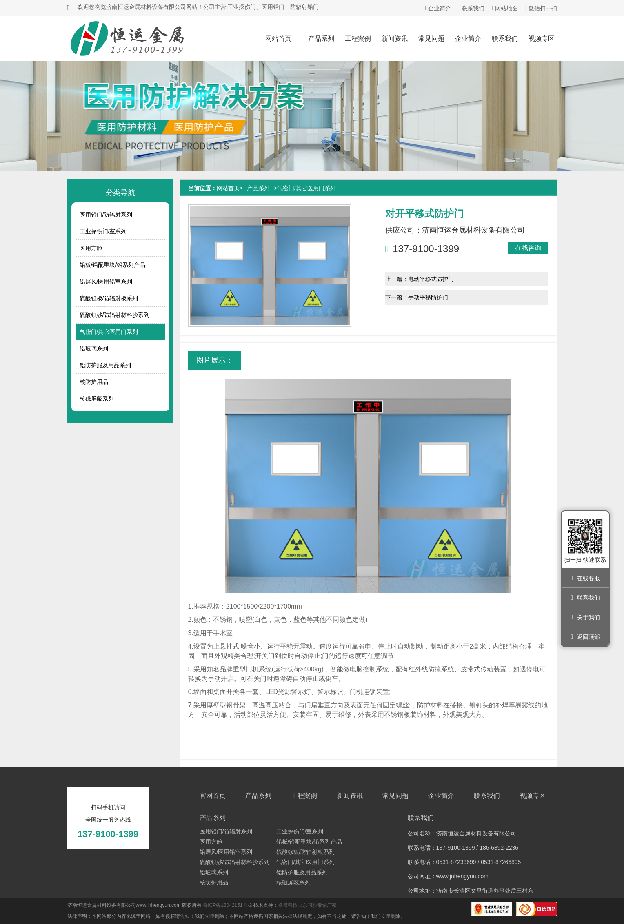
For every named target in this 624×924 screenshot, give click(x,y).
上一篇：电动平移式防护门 (419, 279)
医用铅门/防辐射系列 (106, 214)
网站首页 (278, 38)
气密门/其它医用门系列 (109, 331)
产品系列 (321, 38)
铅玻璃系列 (94, 348)
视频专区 (542, 38)
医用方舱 (91, 248)
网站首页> (230, 188)
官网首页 (213, 795)
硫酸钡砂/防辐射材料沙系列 (115, 315)
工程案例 (358, 38)
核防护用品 (94, 382)
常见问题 (431, 38)
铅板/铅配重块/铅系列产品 (113, 264)
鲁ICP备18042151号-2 (227, 905)
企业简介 (437, 8)
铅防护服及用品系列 (105, 365)
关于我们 (585, 617)
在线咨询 (528, 247)
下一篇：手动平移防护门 (416, 297)
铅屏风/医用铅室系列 (106, 281)
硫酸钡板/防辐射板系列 (109, 298)
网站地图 (504, 8)
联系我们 (470, 8)
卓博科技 (288, 905)
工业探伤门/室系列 (103, 231)
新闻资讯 (395, 38)
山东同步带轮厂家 (317, 905)
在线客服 (585, 578)
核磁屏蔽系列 (97, 398)
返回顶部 (585, 637)
